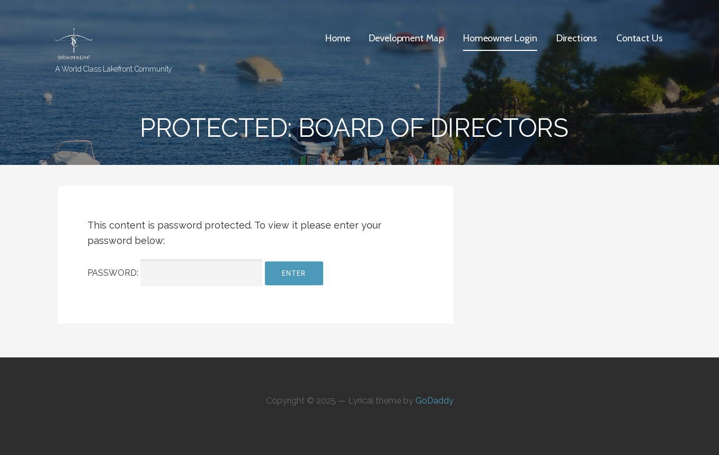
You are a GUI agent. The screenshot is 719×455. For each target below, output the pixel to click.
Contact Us (639, 38)
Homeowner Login (500, 38)
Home (337, 38)
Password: (174, 272)
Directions (576, 38)
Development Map (406, 38)
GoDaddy (434, 401)
